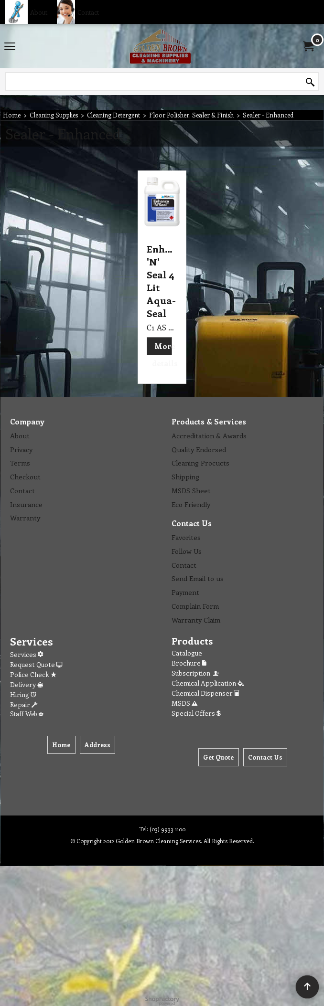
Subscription (196, 673)
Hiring (23, 694)
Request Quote (36, 664)
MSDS (184, 703)
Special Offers (196, 713)
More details (165, 354)
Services (26, 654)
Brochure (189, 662)
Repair (23, 704)
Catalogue (187, 652)
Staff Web (26, 713)
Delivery (26, 684)
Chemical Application (208, 683)
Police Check (33, 674)
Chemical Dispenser (205, 693)
